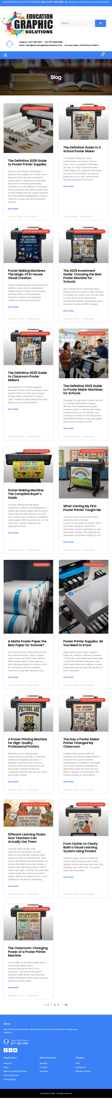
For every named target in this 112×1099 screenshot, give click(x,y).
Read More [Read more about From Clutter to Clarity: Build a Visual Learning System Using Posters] (68, 878)
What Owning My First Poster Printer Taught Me (82, 508)
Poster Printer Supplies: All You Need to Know (83, 644)
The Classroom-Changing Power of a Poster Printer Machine (28, 952)
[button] (5, 55)
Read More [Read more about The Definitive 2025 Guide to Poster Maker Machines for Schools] (68, 429)
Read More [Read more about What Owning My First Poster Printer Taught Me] (68, 542)
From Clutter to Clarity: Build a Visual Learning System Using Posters (80, 848)
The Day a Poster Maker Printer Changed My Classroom (81, 743)
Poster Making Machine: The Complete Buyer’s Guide (26, 494)
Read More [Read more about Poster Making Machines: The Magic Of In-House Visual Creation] (13, 307)
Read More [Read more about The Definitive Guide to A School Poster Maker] (68, 186)
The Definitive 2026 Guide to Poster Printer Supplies (27, 162)
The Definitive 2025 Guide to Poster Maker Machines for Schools (83, 390)
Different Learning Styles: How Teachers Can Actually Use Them (27, 838)
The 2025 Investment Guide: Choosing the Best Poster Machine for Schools (82, 276)
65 (66, 1005)
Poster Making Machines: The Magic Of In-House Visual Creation (27, 274)
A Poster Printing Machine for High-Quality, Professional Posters (27, 743)
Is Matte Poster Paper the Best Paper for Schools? (27, 644)
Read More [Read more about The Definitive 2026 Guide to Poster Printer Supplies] (13, 209)
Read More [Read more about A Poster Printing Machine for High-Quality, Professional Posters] (13, 782)
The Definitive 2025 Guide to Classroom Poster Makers (27, 376)
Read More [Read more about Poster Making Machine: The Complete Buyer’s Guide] (13, 533)
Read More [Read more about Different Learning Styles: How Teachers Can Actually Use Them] (13, 887)
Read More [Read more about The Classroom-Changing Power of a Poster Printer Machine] (13, 988)
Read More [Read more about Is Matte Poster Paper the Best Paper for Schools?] (13, 678)
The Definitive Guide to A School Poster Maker (82, 149)
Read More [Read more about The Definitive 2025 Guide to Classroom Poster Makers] (13, 409)
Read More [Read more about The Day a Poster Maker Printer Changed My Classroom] (68, 782)
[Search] (100, 23)
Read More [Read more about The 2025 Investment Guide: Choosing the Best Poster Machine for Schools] (68, 311)
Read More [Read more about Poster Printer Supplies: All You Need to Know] (68, 678)
